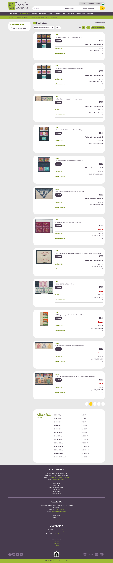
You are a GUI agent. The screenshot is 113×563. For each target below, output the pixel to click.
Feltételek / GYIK (80, 13)
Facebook (56, 542)
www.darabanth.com (60, 530)
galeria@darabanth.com (59, 511)
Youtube (56, 546)
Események (57, 13)
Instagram (56, 544)
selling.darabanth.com (60, 534)
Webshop (34, 13)
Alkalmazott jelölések (98, 27)
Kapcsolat (90, 13)
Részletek (58, 40)
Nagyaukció (42, 13)
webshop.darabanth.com (59, 532)
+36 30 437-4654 (59, 509)
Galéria (50, 13)
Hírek (64, 13)
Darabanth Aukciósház (18, 6)
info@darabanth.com (59, 479)
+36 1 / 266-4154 (64, 477)
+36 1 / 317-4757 (54, 477)
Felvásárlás (71, 13)
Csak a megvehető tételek (19, 28)
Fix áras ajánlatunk (25, 13)
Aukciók (13, 13)
